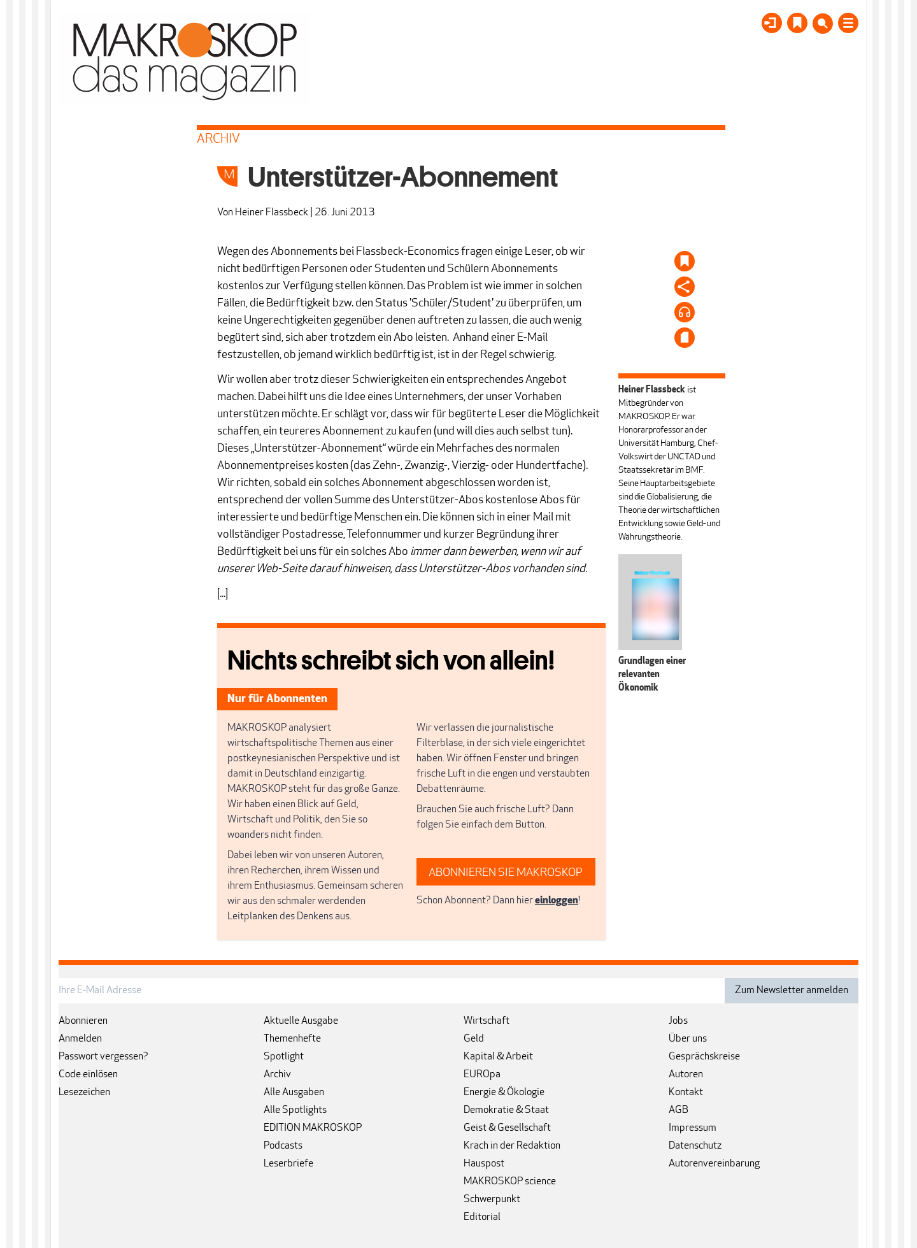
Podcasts (283, 1146)
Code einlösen (88, 1075)
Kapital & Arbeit (498, 1057)
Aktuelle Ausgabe (301, 1021)
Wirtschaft (486, 1021)
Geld (474, 1039)
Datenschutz (695, 1146)
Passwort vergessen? (103, 1057)
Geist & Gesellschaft (507, 1128)
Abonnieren (83, 1021)
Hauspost (484, 1164)
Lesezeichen (84, 1092)
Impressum (692, 1128)
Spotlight (284, 1057)
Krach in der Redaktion (512, 1146)
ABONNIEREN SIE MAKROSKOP (506, 873)
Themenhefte (292, 1039)
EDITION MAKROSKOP (313, 1128)
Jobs (678, 1021)
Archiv (277, 1075)
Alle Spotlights (295, 1110)
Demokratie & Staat (506, 1110)
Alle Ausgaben (294, 1092)
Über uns (688, 1039)
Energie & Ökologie (504, 1092)
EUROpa (482, 1075)
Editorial (482, 1217)
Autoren (686, 1075)
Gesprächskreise (704, 1057)
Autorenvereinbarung (714, 1164)
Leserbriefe (288, 1164)
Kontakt (686, 1092)
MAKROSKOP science (510, 1182)
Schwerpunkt (492, 1199)
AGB (678, 1110)
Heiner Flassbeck (271, 213)
